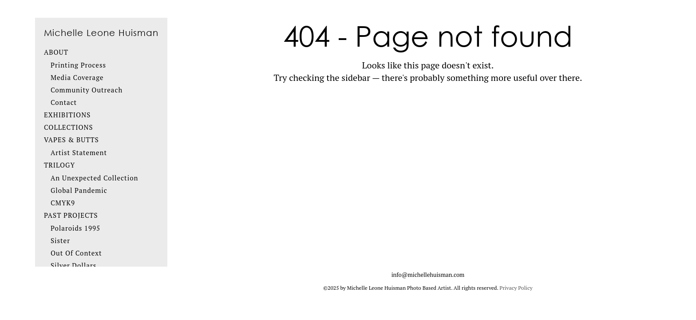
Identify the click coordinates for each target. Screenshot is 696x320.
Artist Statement (79, 152)
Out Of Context (76, 252)
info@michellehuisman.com (428, 275)
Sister (60, 240)
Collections (68, 127)
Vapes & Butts (71, 139)
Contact (64, 102)
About (56, 52)
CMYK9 (63, 202)
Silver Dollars (73, 265)
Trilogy (59, 164)
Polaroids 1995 (75, 228)
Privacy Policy (515, 287)
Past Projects (71, 215)
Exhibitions (67, 114)
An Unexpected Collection (94, 177)
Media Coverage (77, 77)
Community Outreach (87, 89)
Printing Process (78, 64)
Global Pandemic (79, 190)
